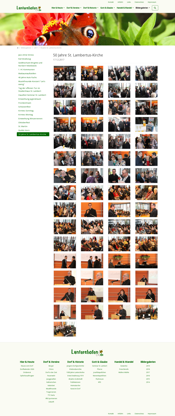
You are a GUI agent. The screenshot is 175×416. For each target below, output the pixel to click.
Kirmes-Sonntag (25, 110)
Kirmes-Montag (25, 114)
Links (129, 2)
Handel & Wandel (124, 7)
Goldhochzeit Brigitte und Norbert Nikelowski (30, 64)
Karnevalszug (24, 58)
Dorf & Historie (90, 7)
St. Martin (22, 126)
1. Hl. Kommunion (26, 69)
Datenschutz (139, 2)
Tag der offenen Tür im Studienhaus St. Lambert (29, 89)
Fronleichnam (24, 103)
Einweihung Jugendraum (29, 99)
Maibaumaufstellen (27, 73)
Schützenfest (24, 106)
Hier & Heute (57, 7)
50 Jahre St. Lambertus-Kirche (32, 134)
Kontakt (111, 2)
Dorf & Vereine (73, 7)
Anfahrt (120, 2)
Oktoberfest (24, 122)
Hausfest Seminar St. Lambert (32, 95)
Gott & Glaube (106, 7)
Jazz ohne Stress (26, 55)
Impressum (152, 2)
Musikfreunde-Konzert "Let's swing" (31, 82)
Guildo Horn (24, 130)
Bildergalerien (142, 7)
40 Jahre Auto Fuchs (27, 77)
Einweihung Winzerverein (30, 118)
